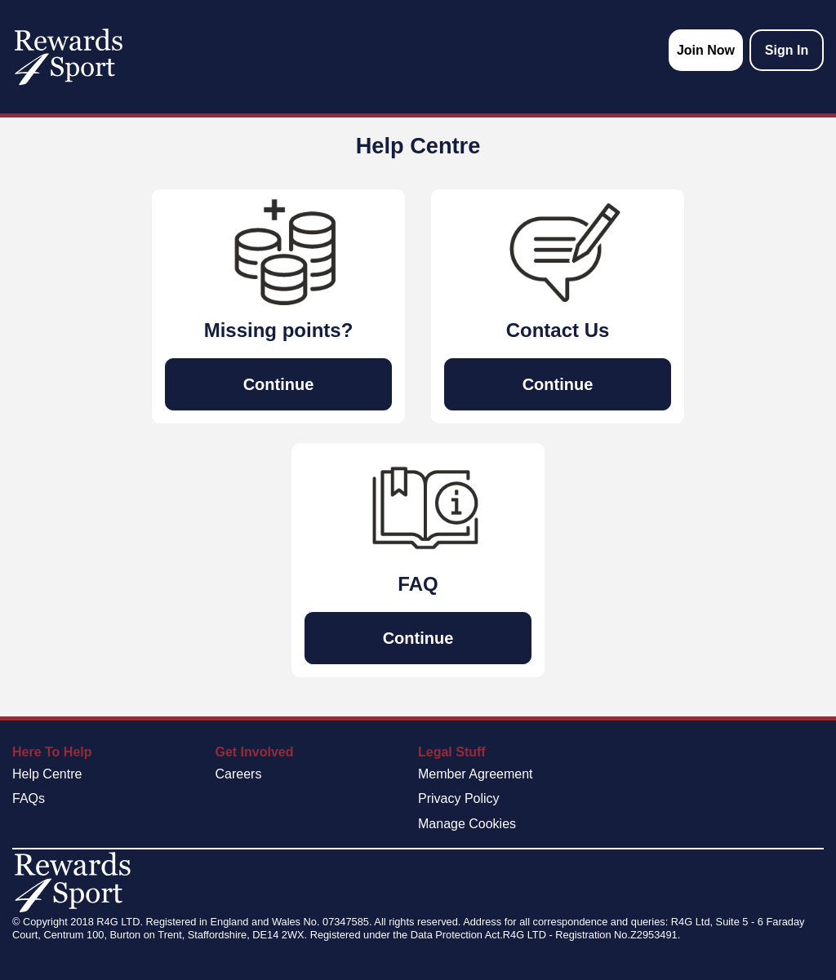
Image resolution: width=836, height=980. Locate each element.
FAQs (28, 798)
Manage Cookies (467, 824)
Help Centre (47, 774)
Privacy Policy (459, 798)
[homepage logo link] (68, 56)
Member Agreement (475, 774)
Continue (278, 384)
